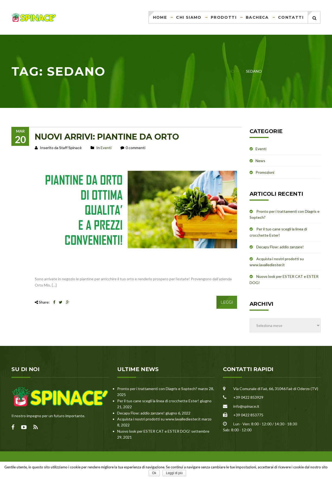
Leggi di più (174, 473)
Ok (154, 473)
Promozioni (265, 172)
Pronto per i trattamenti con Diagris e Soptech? (157, 388)
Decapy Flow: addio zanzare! (280, 247)
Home (160, 17)
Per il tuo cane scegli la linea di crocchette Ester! (158, 400)
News (260, 160)
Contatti (291, 17)
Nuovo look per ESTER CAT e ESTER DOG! (153, 431)
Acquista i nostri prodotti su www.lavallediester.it (159, 419)
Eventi (106, 147)
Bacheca (257, 17)
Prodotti (224, 17)
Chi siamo (189, 17)
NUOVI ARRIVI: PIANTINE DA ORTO (107, 137)
